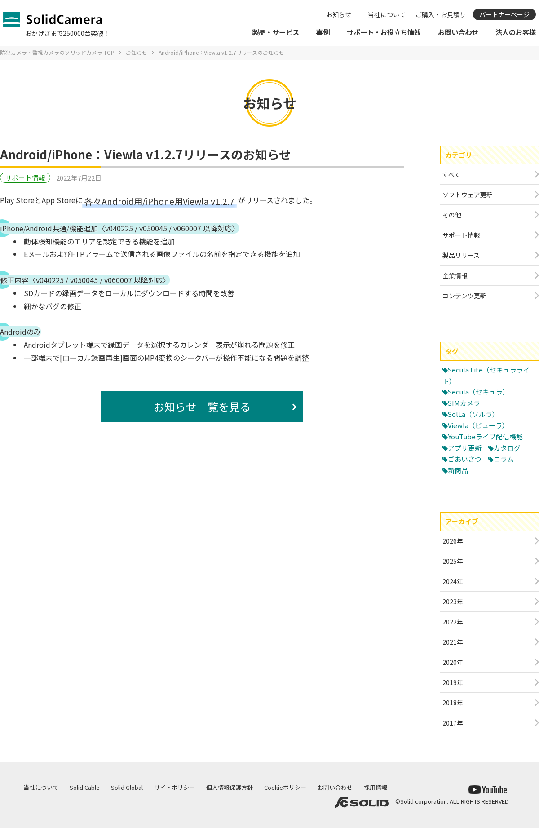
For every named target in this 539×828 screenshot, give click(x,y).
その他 (451, 214)
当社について (387, 14)
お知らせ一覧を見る (202, 406)
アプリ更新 (465, 447)
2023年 (452, 601)
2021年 (452, 642)
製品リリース (461, 255)
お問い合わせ (335, 787)
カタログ (507, 447)
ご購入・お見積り (440, 14)
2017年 (452, 722)
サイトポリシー (174, 787)
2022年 (452, 621)
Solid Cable (85, 787)
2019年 (452, 682)
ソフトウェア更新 (467, 194)
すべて (451, 174)
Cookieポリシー (285, 787)
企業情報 (455, 275)
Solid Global (127, 787)
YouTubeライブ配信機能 (485, 436)
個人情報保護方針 (229, 787)
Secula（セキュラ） (479, 391)
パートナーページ (504, 14)
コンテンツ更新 (464, 295)
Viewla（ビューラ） (478, 425)
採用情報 (375, 787)
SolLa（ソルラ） (473, 414)
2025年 (452, 561)
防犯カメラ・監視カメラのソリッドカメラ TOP (57, 52)
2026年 (452, 540)
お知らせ (338, 14)
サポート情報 (25, 177)
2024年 (452, 581)
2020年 (452, 662)
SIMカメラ (464, 402)
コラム (504, 459)
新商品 (458, 470)
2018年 (452, 702)
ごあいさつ (465, 459)
